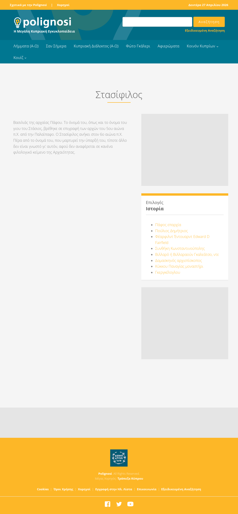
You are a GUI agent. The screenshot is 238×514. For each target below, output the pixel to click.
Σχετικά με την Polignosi (28, 5)
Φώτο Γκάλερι (138, 46)
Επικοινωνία (146, 489)
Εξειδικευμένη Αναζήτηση (205, 30)
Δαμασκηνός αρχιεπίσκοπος (178, 260)
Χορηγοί (63, 5)
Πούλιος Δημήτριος (171, 230)
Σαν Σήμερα (56, 46)
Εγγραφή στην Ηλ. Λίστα (113, 489)
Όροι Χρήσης (63, 489)
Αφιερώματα (168, 46)
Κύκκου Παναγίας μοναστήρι (179, 266)
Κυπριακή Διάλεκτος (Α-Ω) (96, 46)
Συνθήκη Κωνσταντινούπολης (180, 248)
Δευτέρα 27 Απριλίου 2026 (208, 5)
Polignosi (105, 473)
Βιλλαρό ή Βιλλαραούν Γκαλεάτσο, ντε (187, 254)
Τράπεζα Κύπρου (130, 478)
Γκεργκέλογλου (167, 272)
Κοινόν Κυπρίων (201, 46)
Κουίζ (18, 57)
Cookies (43, 489)
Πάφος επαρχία (168, 224)
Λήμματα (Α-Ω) (26, 46)
